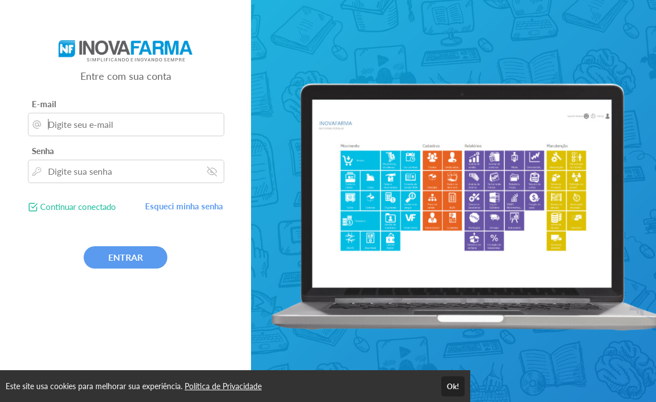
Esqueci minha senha (184, 206)
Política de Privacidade (223, 386)
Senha (43, 151)
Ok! (453, 386)
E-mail (44, 104)
